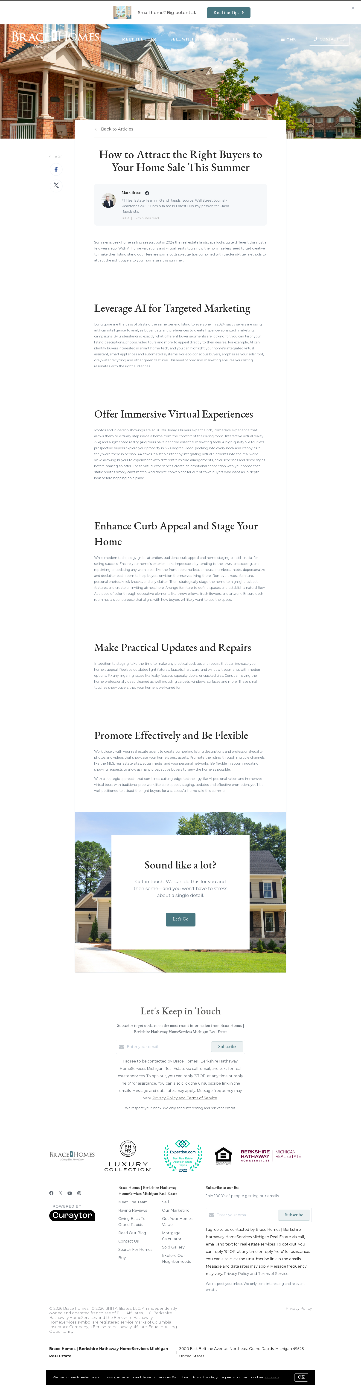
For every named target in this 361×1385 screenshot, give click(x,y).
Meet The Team (139, 39)
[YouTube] (69, 1193)
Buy (122, 1258)
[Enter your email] (168, 1047)
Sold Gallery (173, 1247)
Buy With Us (227, 39)
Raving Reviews (132, 1210)
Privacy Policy (299, 1308)
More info (272, 1377)
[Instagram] (79, 1193)
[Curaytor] (72, 1220)
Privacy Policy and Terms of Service (184, 1098)
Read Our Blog (132, 1233)
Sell (165, 1202)
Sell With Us (185, 39)
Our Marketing (176, 1210)
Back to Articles (117, 129)
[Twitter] (60, 1193)
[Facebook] (51, 1193)
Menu (289, 39)
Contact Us (128, 1241)
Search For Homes (135, 1249)
